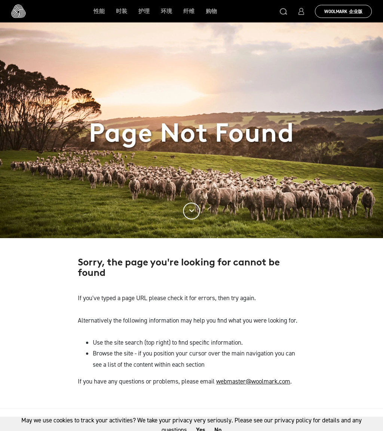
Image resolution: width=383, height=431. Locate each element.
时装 (121, 11)
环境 (166, 11)
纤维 (188, 11)
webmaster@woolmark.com (253, 381)
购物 (211, 11)
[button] (283, 11)
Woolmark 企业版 (343, 12)
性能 (99, 11)
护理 (144, 11)
